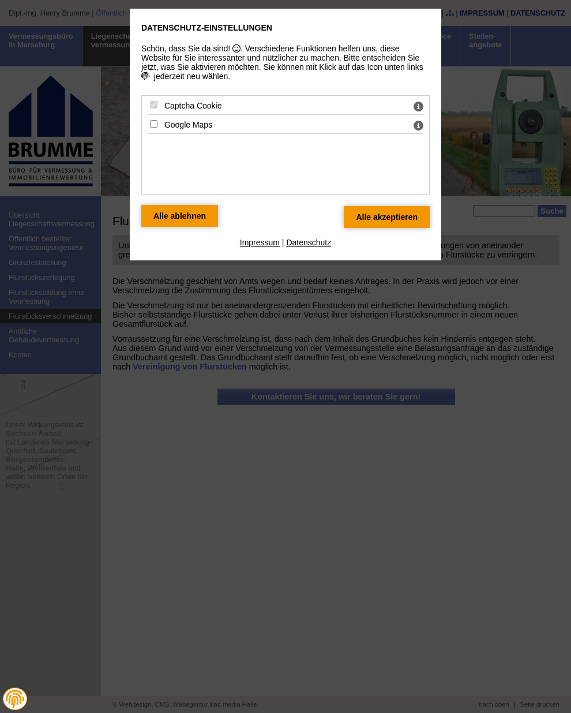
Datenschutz (308, 242)
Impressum (260, 242)
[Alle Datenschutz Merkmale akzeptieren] (387, 217)
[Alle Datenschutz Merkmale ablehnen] (179, 216)
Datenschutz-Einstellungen (206, 27)
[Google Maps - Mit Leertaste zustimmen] (153, 124)
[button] (15, 699)
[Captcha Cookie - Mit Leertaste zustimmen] (153, 105)
